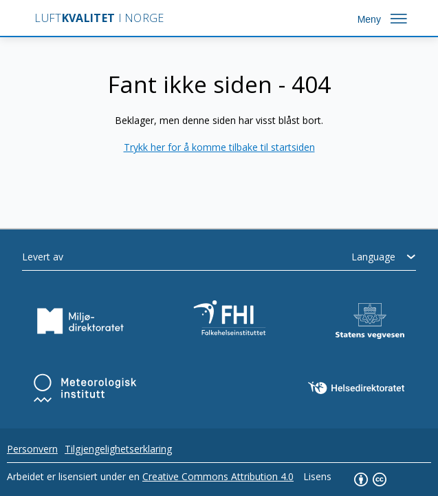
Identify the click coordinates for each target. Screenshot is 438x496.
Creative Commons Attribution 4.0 (218, 476)
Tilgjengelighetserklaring (118, 448)
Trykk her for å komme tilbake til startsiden (219, 147)
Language (373, 256)
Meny (369, 19)
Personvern (32, 448)
